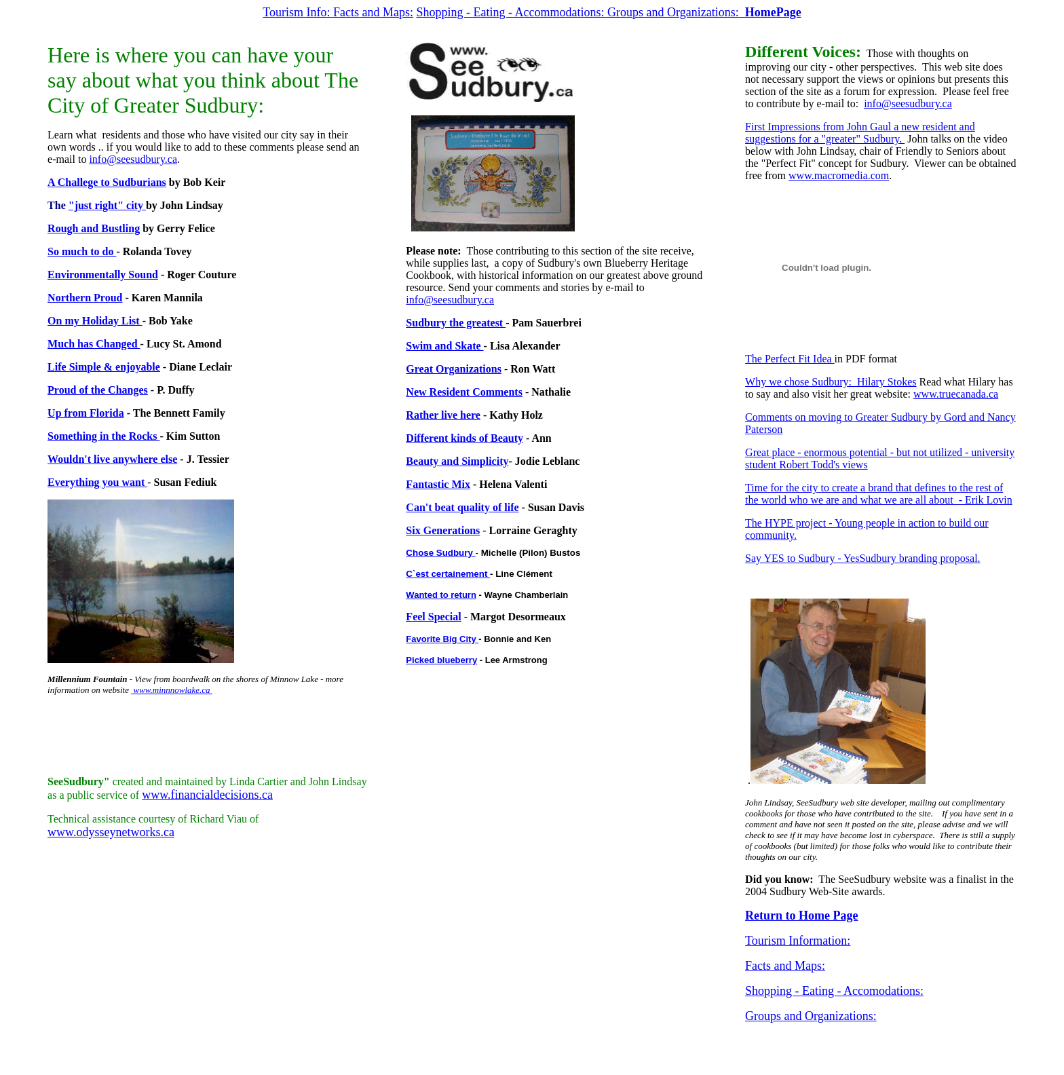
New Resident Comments (464, 392)
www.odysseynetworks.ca (111, 832)
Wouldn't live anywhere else (112, 459)
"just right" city (107, 205)
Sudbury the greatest (456, 322)
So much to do (82, 251)
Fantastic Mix (438, 484)
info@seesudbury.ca (133, 159)
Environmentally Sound (103, 274)
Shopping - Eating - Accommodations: (512, 12)
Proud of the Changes (98, 390)
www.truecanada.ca (955, 394)
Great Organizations (453, 369)
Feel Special (433, 616)
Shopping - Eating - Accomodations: (834, 991)
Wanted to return (441, 595)
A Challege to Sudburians (107, 182)
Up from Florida (86, 413)
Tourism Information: (797, 940)
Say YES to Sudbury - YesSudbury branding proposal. (863, 558)
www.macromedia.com (838, 175)
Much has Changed (94, 344)
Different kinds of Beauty (464, 438)
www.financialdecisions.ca (207, 794)
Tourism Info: (298, 12)
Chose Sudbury (440, 553)
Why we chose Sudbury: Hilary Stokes (830, 382)
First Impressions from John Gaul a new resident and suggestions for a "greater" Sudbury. (860, 133)
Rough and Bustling (94, 228)
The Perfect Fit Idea (790, 358)
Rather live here (443, 415)
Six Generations (443, 530)
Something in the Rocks (103, 436)
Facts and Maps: (373, 12)
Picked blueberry (441, 660)
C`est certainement (448, 574)
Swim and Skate (444, 346)
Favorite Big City (442, 639)
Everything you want (97, 482)
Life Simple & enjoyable (104, 367)
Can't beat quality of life (462, 507)
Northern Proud (85, 297)
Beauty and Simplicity (457, 461)
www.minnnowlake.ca (171, 690)
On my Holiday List (95, 320)
